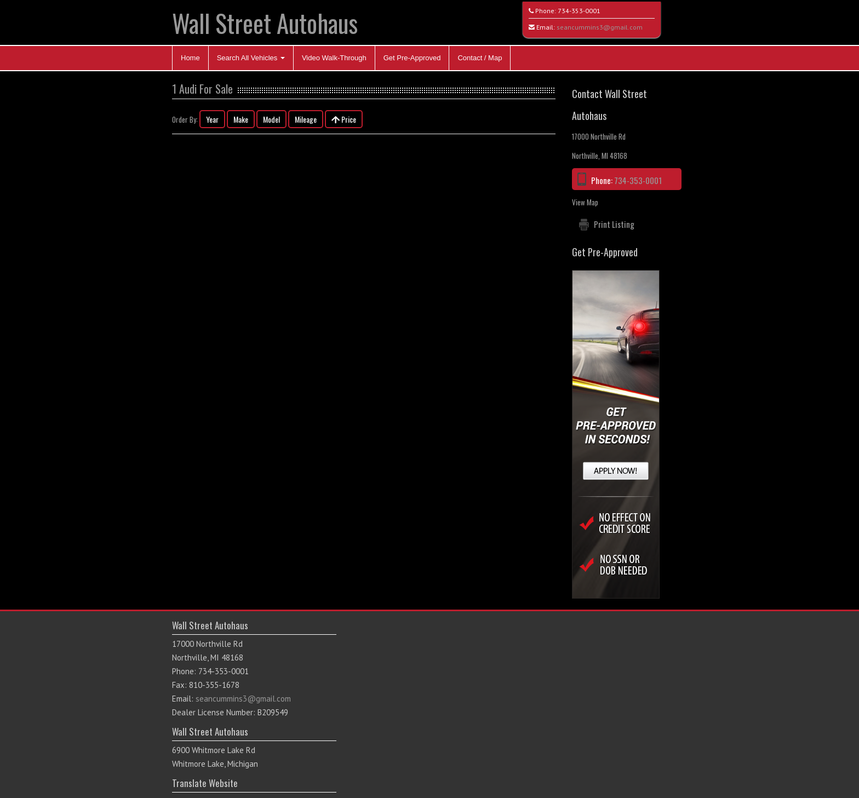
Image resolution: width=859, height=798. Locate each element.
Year (212, 119)
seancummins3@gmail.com (600, 27)
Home (190, 58)
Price (343, 119)
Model (271, 119)
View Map (585, 202)
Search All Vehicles (251, 58)
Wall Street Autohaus (265, 22)
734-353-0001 (579, 11)
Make (240, 119)
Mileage (306, 119)
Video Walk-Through (334, 58)
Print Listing (614, 224)
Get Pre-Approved (412, 58)
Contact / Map (479, 58)
